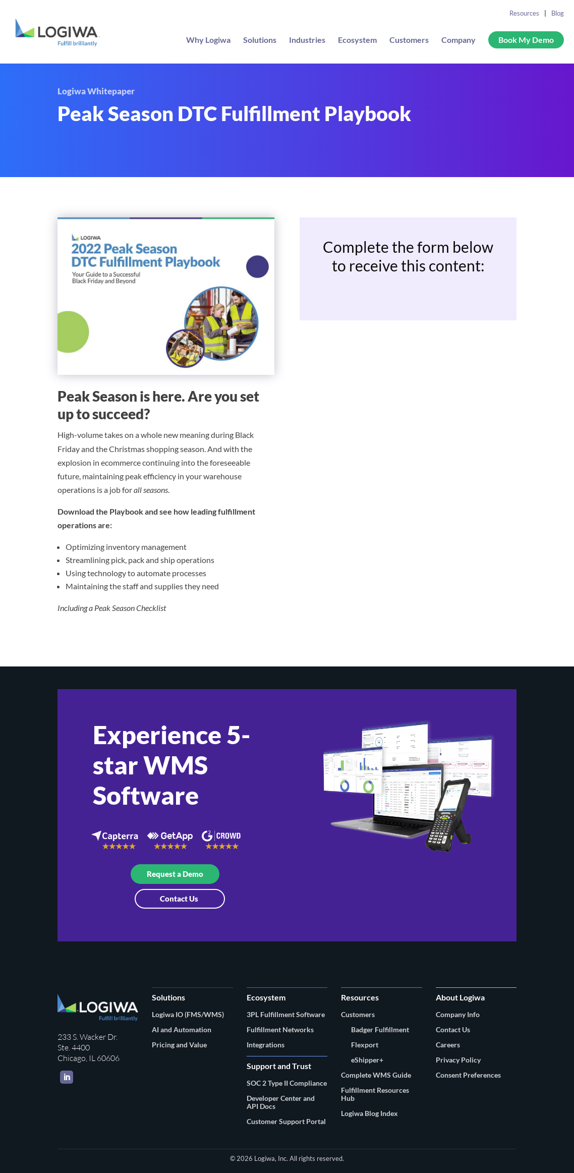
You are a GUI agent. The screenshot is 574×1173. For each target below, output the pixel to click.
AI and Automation (181, 1029)
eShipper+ (367, 1059)
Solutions (259, 40)
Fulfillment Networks (280, 1029)
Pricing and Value (179, 1044)
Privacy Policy (458, 1059)
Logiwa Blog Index (369, 1113)
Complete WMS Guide (376, 1075)
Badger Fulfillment (380, 1029)
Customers (409, 40)
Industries (307, 40)
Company (458, 40)
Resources (524, 13)
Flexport (364, 1044)
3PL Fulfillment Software (286, 1014)
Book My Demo (526, 39)
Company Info (458, 1014)
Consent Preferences (468, 1075)
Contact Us (180, 898)
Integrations (265, 1044)
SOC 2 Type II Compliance (287, 1083)
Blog (557, 13)
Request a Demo (175, 873)
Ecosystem (357, 40)
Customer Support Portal (286, 1121)
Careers (448, 1044)
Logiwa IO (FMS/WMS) (188, 1014)
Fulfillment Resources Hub (375, 1094)
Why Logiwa (208, 40)
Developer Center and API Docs (281, 1102)
